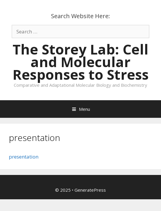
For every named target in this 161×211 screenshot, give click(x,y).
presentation (23, 156)
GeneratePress (90, 190)
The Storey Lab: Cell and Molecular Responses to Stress (81, 62)
